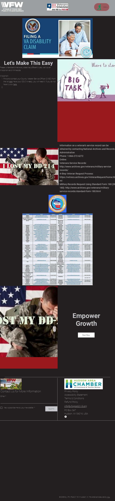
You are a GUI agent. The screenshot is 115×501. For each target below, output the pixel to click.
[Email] (28, 401)
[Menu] (101, 7)
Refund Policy (71, 401)
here (10, 81)
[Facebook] (65, 416)
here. (15, 84)
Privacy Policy (71, 391)
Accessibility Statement (75, 394)
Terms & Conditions (74, 398)
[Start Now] (86, 335)
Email (3, 396)
